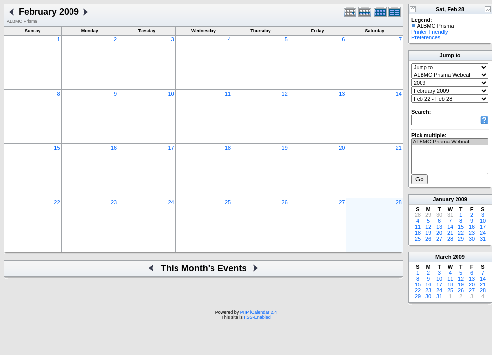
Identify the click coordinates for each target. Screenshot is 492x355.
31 (483, 239)
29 (461, 239)
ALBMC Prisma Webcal (450, 142)
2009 (461, 199)
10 (171, 94)
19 (285, 148)
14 (399, 94)
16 (114, 148)
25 (228, 202)
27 (342, 202)
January (443, 199)
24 (171, 202)
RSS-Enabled (257, 317)
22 (57, 202)
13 (342, 94)
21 (399, 148)
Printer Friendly (429, 32)
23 (114, 202)
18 (228, 148)
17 (171, 148)
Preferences (425, 37)
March (443, 257)
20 (342, 148)
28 (399, 202)
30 (472, 239)
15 (57, 148)
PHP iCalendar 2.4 (258, 312)
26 (285, 202)
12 (285, 94)
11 (228, 94)
